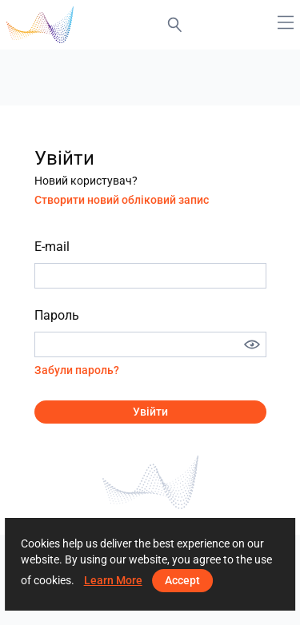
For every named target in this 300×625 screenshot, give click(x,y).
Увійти (150, 411)
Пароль (56, 315)
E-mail (52, 246)
